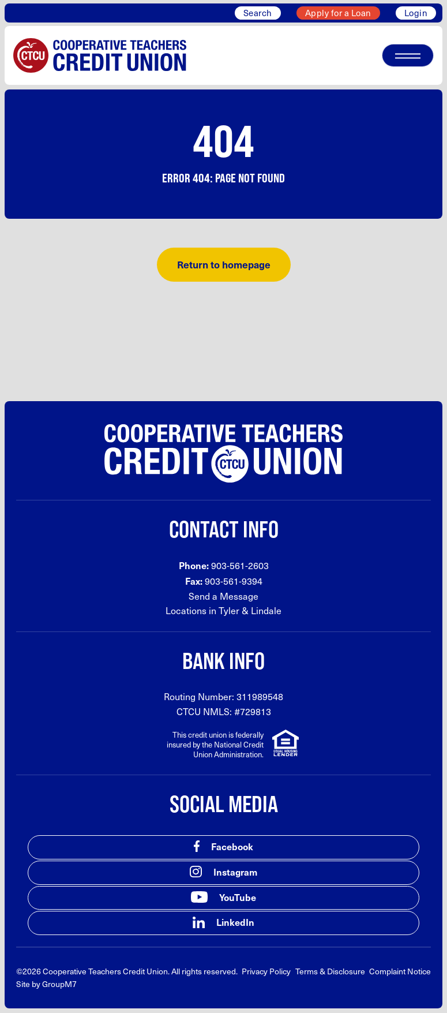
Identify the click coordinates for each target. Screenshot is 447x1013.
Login (416, 12)
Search (257, 12)
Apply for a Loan (338, 12)
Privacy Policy (266, 971)
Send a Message (223, 596)
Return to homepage (224, 264)
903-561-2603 (240, 565)
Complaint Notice (400, 971)
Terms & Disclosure (330, 971)
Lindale (266, 610)
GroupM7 (59, 983)
